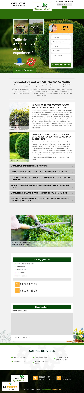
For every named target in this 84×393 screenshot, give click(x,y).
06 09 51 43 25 (18, 6)
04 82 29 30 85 (18, 3)
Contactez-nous (56, 389)
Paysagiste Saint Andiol (19, 361)
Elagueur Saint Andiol (39, 358)
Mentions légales (46, 389)
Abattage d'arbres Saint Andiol (40, 362)
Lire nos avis (10, 389)
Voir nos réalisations (24, 70)
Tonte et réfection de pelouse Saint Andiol (61, 358)
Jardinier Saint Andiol (18, 358)
